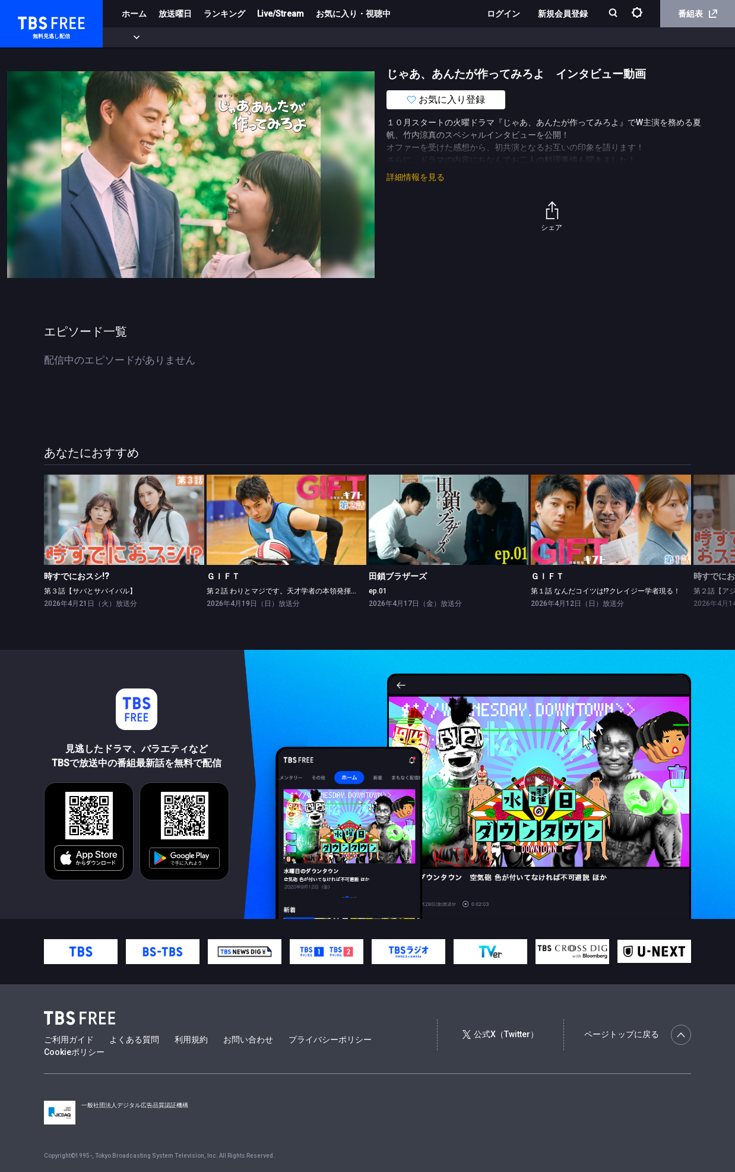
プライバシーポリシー (330, 1039)
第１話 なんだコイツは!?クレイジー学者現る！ (605, 591)
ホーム (134, 13)
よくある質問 (134, 1039)
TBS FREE (31, 21)
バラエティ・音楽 (296, 37)
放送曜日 (175, 13)
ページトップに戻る (637, 1035)
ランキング (224, 13)
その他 (470, 37)
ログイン (503, 13)
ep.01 (378, 591)
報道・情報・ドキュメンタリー (392, 37)
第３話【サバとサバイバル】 (90, 591)
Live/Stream (280, 13)
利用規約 (191, 1039)
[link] (124, 520)
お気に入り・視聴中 (353, 13)
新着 (129, 37)
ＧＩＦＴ (223, 576)
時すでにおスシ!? (76, 576)
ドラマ (239, 37)
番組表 (697, 13)
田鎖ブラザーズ (398, 576)
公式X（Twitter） (500, 1034)
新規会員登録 (563, 13)
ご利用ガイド (69, 1039)
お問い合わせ (248, 1039)
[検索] (614, 14)
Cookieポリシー (74, 1052)
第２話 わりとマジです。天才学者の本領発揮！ (282, 591)
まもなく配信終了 (182, 37)
